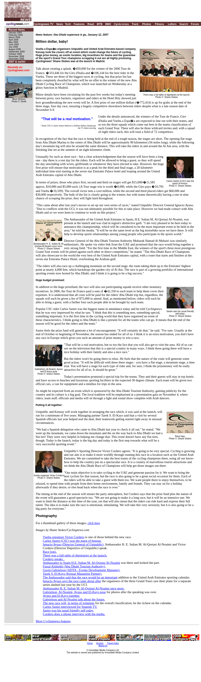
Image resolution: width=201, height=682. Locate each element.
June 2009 (14, 44)
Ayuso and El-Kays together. (61, 595)
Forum (195, 24)
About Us (102, 645)
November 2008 (16, 56)
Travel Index (113, 643)
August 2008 (15, 49)
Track (135, 24)
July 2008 (13, 47)
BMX (108, 24)
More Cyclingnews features (53, 621)
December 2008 (16, 59)
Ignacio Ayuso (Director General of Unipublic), (73, 544)
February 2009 (16, 35)
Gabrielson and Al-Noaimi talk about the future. (74, 599)
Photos (146, 24)
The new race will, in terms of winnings (68, 603)
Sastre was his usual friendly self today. (68, 610)
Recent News (17, 29)
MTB (99, 24)
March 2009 (14, 37)
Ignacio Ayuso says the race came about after (72, 581)
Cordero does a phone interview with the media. (74, 614)
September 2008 (17, 51)
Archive (99, 643)
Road (90, 24)
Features (79, 24)
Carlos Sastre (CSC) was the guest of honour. (72, 540)
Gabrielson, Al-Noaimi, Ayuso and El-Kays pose (74, 592)
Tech (68, 24)
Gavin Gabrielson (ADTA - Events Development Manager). (81, 570)
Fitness (159, 24)
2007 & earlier (17, 61)
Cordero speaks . (53, 559)
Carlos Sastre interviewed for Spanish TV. (70, 606)
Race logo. (50, 551)
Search (183, 24)
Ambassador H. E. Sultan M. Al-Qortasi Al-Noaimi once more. (83, 588)
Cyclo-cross (121, 24)
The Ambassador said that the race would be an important (80, 577)
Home (90, 643)
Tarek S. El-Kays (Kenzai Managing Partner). (72, 573)
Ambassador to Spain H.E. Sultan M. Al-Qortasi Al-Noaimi (81, 562)
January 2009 (15, 32)
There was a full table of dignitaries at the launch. (75, 555)
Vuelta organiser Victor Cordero (63, 537)
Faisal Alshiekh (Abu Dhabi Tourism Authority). (74, 566)
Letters (172, 24)
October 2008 (15, 54)
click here (94, 523)
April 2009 (13, 40)
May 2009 (13, 42)
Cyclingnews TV (43, 24)
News (59, 24)
